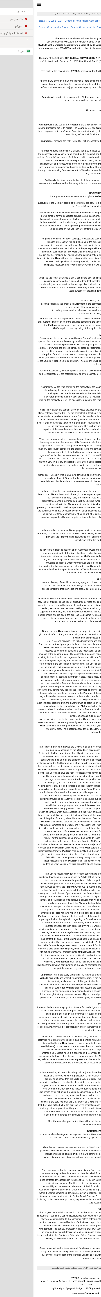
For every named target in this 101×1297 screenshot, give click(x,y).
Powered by (50, 1294)
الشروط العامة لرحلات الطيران (81, 21)
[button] (4, 4)
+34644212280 (50, 1284)
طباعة (92, 1263)
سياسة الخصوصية (39, 1288)
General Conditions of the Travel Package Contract (61, 27)
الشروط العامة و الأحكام (15, 21)
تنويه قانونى (81, 1288)
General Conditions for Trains (18, 27)
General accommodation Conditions (47, 21)
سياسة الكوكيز (22, 1288)
